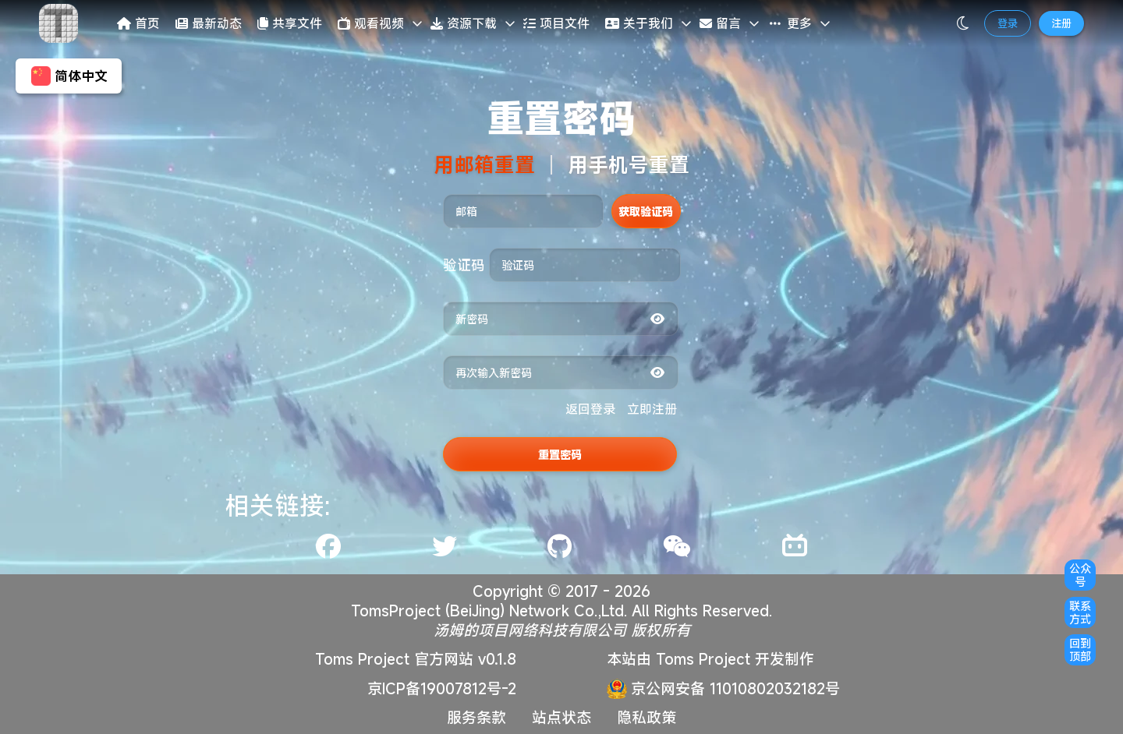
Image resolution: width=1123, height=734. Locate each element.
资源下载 (463, 23)
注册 (1061, 23)
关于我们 (639, 23)
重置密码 (560, 454)
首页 (138, 23)
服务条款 (476, 717)
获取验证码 (645, 211)
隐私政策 (646, 717)
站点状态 (561, 717)
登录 (1007, 23)
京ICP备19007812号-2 (441, 688)
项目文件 (556, 23)
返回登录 (590, 409)
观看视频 (371, 23)
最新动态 (208, 23)
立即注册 (652, 409)
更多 (789, 23)
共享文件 (289, 23)
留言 (720, 23)
